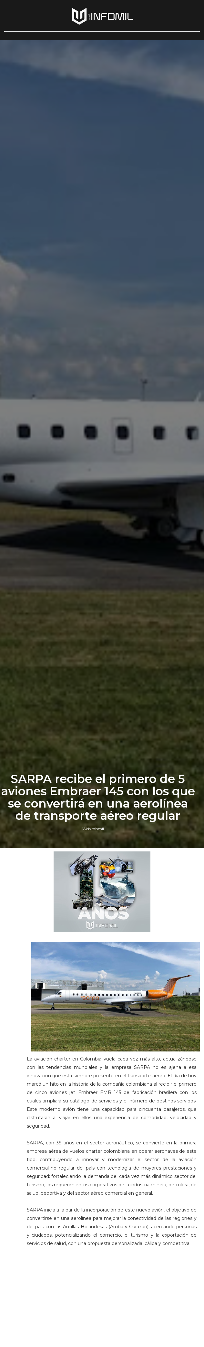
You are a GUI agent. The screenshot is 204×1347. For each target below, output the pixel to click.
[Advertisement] (112, 1301)
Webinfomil (93, 828)
